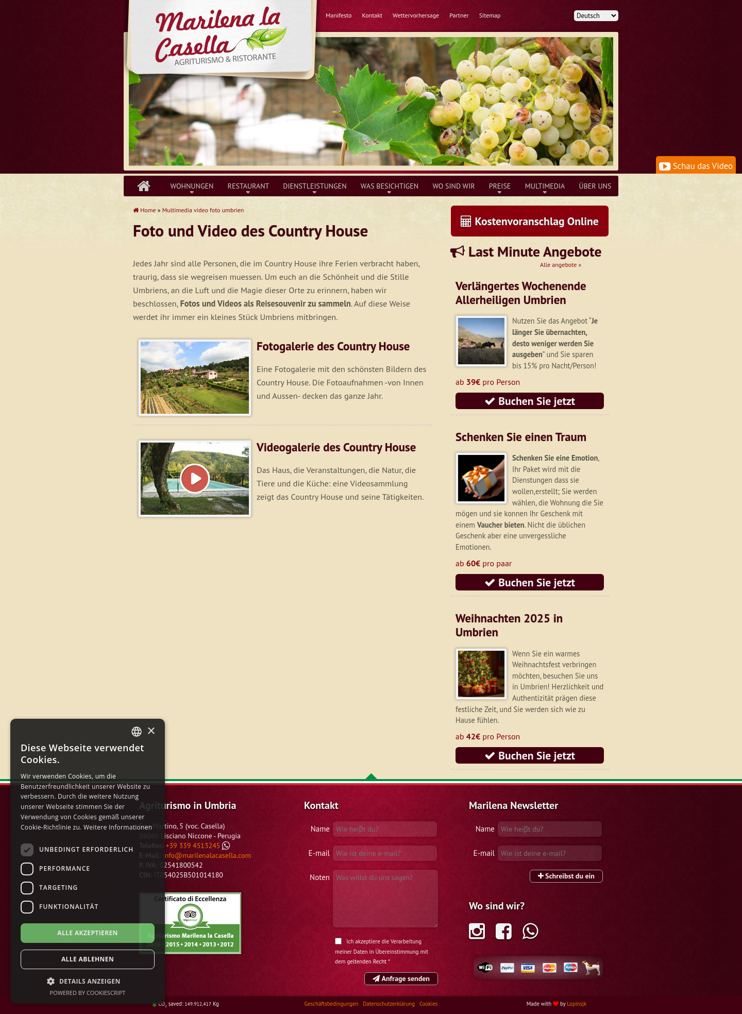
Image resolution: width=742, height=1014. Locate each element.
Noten (320, 877)
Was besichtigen (390, 186)
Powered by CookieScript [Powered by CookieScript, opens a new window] (88, 992)
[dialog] (87, 861)
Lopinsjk (576, 1003)
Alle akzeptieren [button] (87, 932)
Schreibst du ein (566, 876)
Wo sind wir (453, 186)
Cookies (428, 1003)
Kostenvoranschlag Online (530, 221)
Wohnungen (192, 186)
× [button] (151, 731)
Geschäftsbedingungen (332, 1003)
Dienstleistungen (314, 186)
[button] (88, 981)
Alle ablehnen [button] (87, 959)
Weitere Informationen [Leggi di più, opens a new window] (118, 827)
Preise (500, 186)
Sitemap (490, 15)
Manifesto (338, 15)
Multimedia (545, 186)
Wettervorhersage (416, 15)
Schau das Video (696, 166)
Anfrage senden (401, 978)
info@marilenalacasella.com (207, 855)
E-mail (319, 853)
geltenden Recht (366, 961)
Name (320, 829)
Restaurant (248, 186)
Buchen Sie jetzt (529, 401)
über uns (595, 186)
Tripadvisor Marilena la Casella (190, 923)
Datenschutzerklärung (389, 1003)
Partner (459, 15)
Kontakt (372, 15)
